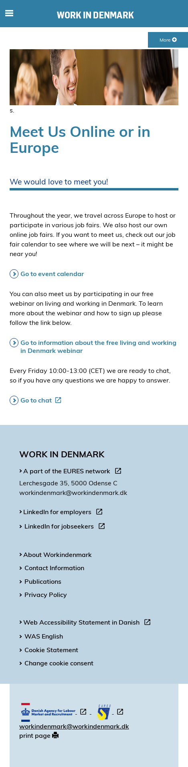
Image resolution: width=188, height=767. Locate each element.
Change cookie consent (58, 663)
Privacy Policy (45, 595)
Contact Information (54, 568)
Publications (42, 581)
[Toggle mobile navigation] (9, 13)
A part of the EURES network (74, 472)
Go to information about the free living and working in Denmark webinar (98, 346)
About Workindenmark (57, 555)
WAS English (43, 636)
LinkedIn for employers (64, 513)
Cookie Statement (51, 650)
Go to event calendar (52, 274)
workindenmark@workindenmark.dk (74, 726)
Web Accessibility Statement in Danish (88, 623)
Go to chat (42, 400)
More (168, 40)
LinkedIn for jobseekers (66, 527)
